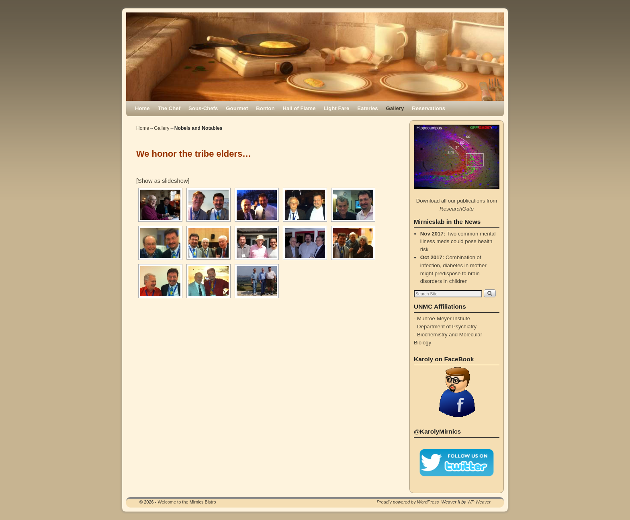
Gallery (395, 108)
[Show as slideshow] (163, 181)
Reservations (428, 108)
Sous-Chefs (203, 108)
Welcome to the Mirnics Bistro (187, 502)
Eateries (367, 108)
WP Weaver (479, 502)
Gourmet (237, 108)
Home (142, 108)
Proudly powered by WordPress (408, 502)
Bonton (265, 108)
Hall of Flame (298, 108)
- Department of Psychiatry (445, 326)
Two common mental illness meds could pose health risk (458, 242)
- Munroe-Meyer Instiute (442, 318)
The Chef (169, 108)
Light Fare (337, 108)
